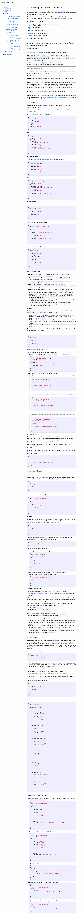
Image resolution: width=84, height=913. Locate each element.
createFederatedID (53, 24)
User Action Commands (14, 18)
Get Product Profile (14, 45)
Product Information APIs (14, 40)
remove (54, 588)
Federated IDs (38, 82)
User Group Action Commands (43, 72)
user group (61, 12)
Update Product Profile (15, 49)
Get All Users (11, 32)
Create (30, 25)
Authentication (7, 10)
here (52, 673)
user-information (33, 113)
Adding (31, 33)
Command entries (35, 38)
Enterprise (46, 86)
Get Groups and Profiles (12, 29)
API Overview (7, 11)
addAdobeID (68, 96)
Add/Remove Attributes (37, 476)
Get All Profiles (13, 43)
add (49, 588)
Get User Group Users (15, 38)
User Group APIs (12, 34)
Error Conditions (10, 51)
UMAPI (6, 7)
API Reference (7, 15)
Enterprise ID (36, 158)
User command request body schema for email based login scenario (45, 695)
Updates (31, 30)
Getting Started (7, 8)
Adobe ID (67, 90)
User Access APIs (10, 22)
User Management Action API (13, 16)
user (58, 71)
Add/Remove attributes (32, 519)
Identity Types (41, 52)
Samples (6, 13)
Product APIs (13, 41)
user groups (50, 590)
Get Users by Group (13, 27)
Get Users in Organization (14, 26)
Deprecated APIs (10, 30)
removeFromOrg (42, 98)
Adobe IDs (37, 313)
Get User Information (13, 24)
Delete (30, 28)
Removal (31, 31)
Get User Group (14, 37)
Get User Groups (14, 35)
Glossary (6, 52)
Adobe (40, 86)
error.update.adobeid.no (40, 316)
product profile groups (42, 590)
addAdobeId (36, 24)
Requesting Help (8, 54)
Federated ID (37, 92)
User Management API (10, 2)
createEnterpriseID (44, 24)
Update (31, 27)
